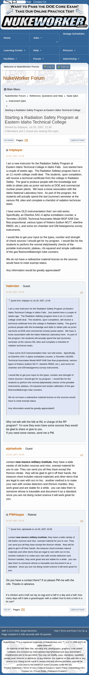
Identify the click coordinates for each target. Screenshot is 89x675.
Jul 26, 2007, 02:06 (15, 454)
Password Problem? (57, 671)
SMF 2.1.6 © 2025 (10, 631)
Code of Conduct (46, 668)
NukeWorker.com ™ (55, 642)
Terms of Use (29, 668)
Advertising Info (76, 668)
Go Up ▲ (82, 631)
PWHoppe (16, 514)
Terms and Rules (68, 631)
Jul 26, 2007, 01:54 (15, 292)
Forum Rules (40, 671)
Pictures (68, 50)
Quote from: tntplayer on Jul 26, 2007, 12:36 (30, 301)
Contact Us (27, 671)
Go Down (8, 140)
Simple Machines (28, 631)
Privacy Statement (13, 668)
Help (36, 50)
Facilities (9, 58)
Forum (37, 58)
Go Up (7, 610)
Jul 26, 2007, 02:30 (15, 520)
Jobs (36, 37)
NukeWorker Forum (24, 78)
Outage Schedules (74, 33)
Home (7, 37)
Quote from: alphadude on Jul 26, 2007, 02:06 (31, 529)
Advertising (70, 58)
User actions (77, 140)
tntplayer (15, 150)
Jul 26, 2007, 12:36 (15, 156)
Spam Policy (61, 668)
